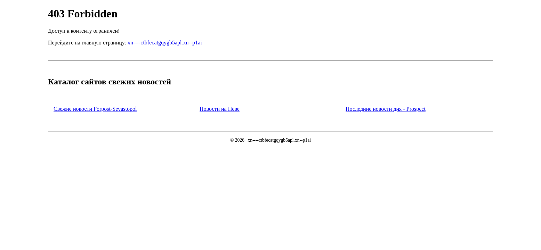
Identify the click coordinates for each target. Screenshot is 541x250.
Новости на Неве (220, 109)
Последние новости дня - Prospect (386, 109)
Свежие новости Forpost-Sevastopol (95, 109)
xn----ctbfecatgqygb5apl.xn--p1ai (165, 42)
